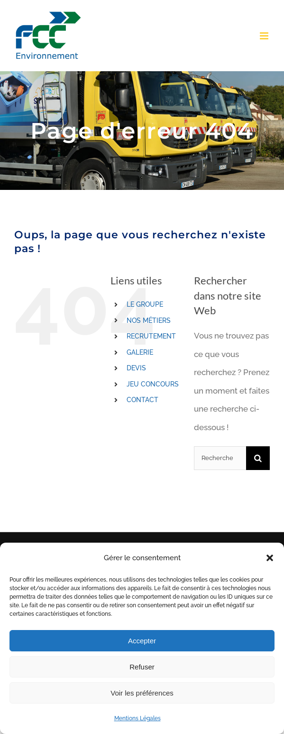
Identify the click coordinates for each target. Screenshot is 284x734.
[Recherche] (258, 458)
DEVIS (136, 368)
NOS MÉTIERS (149, 320)
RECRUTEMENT (151, 336)
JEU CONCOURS (153, 384)
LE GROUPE (145, 304)
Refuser (142, 667)
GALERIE (140, 352)
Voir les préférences (142, 693)
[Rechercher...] (220, 458)
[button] (270, 558)
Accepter (142, 641)
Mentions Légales (137, 718)
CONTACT (142, 400)
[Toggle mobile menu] (265, 36)
